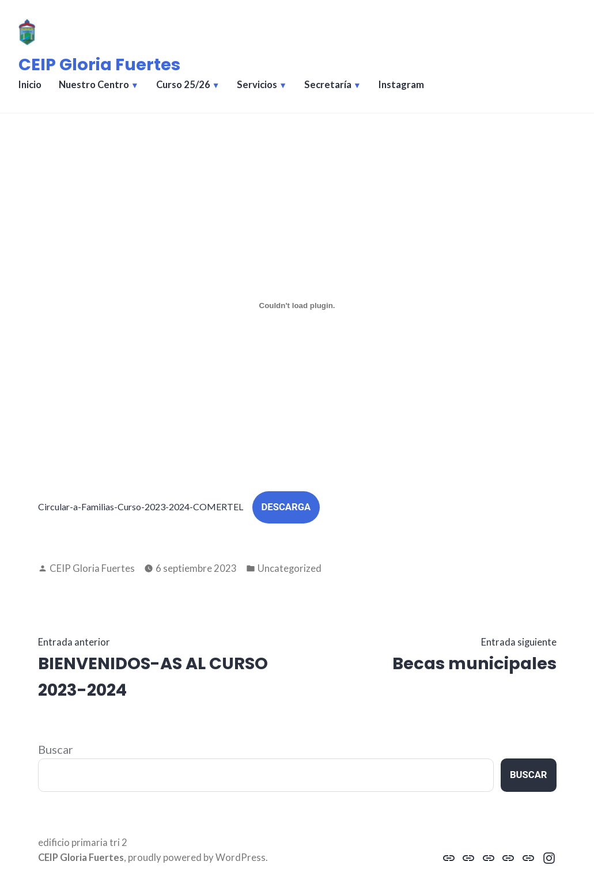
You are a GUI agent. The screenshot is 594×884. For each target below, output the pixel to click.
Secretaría (327, 85)
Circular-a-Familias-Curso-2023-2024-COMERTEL (140, 506)
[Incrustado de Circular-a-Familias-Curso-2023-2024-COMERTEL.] (297, 305)
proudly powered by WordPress (197, 857)
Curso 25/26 (183, 85)
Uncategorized (289, 568)
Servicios (257, 85)
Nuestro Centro (94, 85)
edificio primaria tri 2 (82, 842)
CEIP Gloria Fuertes (99, 64)
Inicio (29, 85)
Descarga (286, 507)
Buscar (55, 749)
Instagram (401, 85)
